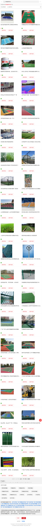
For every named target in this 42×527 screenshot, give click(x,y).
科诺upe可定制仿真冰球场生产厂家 (9, 95)
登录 (18, 518)
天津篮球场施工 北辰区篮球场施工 (9, 399)
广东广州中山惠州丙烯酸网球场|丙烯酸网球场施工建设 (13, 329)
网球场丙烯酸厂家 (22, 505)
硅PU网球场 (29, 494)
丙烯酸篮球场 (22, 488)
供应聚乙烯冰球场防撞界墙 (7, 141)
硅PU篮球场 (4, 498)
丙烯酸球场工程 (13, 494)
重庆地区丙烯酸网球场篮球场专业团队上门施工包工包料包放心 (15, 48)
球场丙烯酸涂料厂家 (9, 507)
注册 (24, 518)
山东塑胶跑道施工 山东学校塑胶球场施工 (10, 212)
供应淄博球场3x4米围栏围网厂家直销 (9, 188)
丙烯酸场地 (4, 494)
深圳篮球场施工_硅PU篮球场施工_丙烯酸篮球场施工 (13, 352)
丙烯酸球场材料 (15, 491)
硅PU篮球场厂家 (31, 505)
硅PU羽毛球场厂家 (15, 503)
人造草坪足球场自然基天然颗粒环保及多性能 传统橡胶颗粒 (14, 235)
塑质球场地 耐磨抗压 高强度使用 (29, 235)
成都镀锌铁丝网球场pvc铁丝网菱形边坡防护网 (11, 259)
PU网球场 (22, 494)
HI (10, 482)
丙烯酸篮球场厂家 (23, 502)
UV (25, 482)
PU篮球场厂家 (31, 502)
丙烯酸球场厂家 (7, 503)
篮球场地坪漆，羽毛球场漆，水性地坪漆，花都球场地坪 (14, 282)
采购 (40, 420)
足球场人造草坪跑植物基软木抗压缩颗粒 (31, 188)
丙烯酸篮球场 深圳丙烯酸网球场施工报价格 (32, 24)
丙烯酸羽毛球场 (5, 491)
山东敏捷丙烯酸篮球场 (27, 48)
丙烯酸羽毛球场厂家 (19, 507)
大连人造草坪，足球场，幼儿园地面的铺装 (10, 469)
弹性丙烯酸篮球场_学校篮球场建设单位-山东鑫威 (12, 376)
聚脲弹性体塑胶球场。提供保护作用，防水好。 (12, 71)
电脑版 (23, 521)
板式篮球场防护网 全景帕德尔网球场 (9, 24)
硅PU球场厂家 (15, 502)
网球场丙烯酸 (4, 488)
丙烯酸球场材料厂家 (25, 503)
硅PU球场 (12, 498)
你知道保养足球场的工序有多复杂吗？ (9, 165)
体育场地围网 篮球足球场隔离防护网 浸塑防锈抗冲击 (13, 305)
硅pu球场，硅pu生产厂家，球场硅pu (9, 423)
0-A (1, 482)
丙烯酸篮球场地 (25, 491)
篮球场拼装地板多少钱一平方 (7, 118)
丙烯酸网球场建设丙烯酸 (27, 329)
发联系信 (4, 30)
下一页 (24, 479)
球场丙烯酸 (30, 488)
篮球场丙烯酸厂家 (35, 503)
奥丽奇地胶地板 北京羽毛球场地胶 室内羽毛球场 (12, 446)
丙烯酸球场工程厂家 (13, 505)
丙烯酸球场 (13, 488)
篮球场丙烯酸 (34, 491)
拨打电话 (11, 30)
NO (17, 482)
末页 (29, 479)
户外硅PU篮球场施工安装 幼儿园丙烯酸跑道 (32, 376)
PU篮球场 (38, 494)
